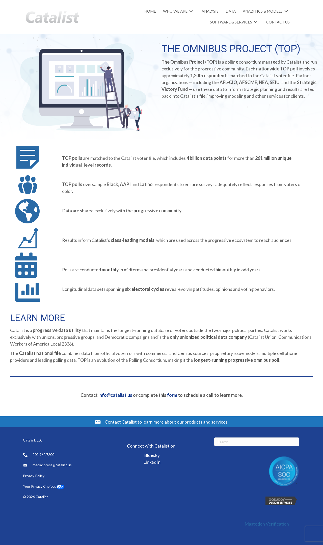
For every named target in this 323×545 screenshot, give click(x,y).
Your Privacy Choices (39, 486)
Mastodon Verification (267, 524)
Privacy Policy (34, 476)
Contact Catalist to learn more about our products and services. (167, 422)
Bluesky (152, 455)
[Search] (256, 441)
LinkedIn (151, 462)
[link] (150, 11)
